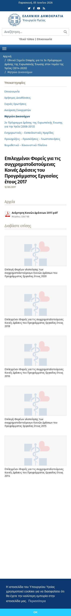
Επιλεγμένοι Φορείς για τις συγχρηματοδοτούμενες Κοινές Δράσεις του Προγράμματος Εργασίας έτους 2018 (34, 323)
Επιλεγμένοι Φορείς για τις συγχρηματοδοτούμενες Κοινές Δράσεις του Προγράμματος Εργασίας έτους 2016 (34, 373)
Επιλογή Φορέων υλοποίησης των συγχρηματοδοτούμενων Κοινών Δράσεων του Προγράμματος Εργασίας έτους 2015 (31, 423)
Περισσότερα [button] (37, 601)
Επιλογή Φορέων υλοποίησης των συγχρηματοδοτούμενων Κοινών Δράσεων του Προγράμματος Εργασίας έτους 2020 (31, 273)
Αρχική (7, 56)
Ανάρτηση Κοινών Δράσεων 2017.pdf (35, 214)
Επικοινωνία (44, 39)
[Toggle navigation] (4, 48)
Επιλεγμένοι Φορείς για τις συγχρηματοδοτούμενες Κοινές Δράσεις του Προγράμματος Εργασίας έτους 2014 (34, 473)
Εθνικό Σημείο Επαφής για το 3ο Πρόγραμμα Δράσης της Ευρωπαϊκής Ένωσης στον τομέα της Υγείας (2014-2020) (34, 64)
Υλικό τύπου (26, 39)
